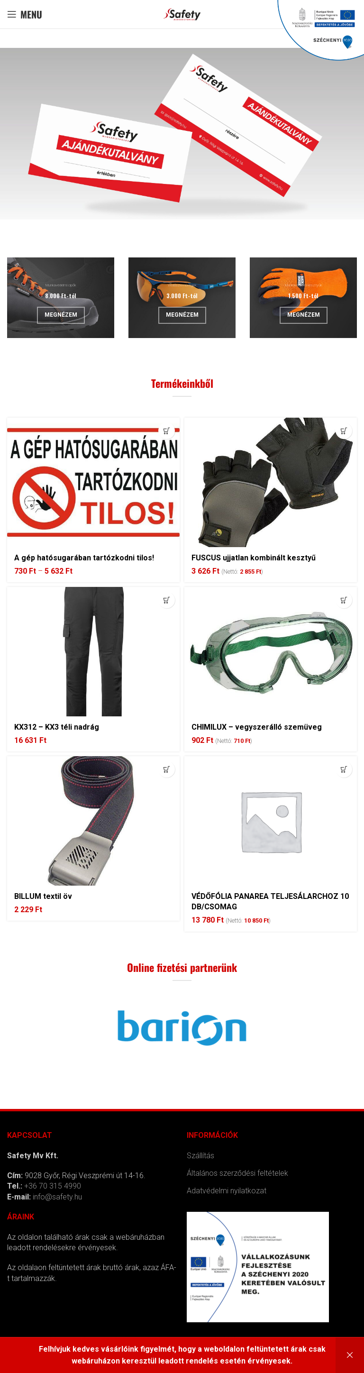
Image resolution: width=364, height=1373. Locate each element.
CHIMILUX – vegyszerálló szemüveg (256, 727)
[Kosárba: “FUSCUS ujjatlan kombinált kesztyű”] (344, 430)
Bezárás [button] (350, 1355)
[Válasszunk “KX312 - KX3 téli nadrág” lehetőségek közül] (166, 600)
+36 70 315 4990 (52, 1185)
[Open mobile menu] (24, 14)
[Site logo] (182, 13)
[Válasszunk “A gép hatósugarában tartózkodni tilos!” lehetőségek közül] (166, 430)
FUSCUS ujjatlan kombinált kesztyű (253, 557)
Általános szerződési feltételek (237, 1173)
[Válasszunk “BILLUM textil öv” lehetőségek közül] (166, 769)
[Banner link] (60, 297)
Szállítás (200, 1155)
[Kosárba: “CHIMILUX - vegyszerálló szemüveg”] (344, 600)
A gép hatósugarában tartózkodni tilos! (84, 557)
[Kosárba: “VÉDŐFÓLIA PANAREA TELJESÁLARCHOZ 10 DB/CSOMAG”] (344, 769)
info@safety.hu (57, 1196)
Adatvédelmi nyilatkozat (226, 1190)
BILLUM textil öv (43, 896)
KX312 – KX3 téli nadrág (56, 727)
